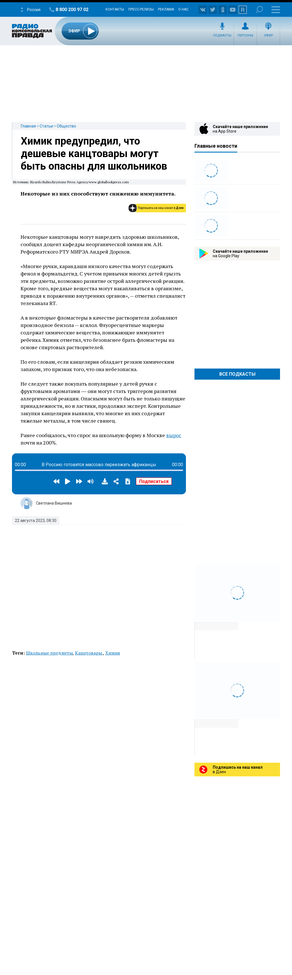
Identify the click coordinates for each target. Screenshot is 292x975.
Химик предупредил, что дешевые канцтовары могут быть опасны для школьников (94, 153)
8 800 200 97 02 (72, 9)
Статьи (46, 126)
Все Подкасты (237, 374)
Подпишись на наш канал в (161, 207)
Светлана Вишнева (54, 503)
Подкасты (222, 35)
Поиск (259, 9)
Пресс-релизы (141, 9)
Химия (112, 653)
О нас (183, 9)
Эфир (268, 35)
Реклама (166, 9)
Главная (28, 126)
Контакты (115, 9)
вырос (173, 435)
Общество (66, 126)
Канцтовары (89, 653)
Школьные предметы (49, 653)
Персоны (245, 35)
